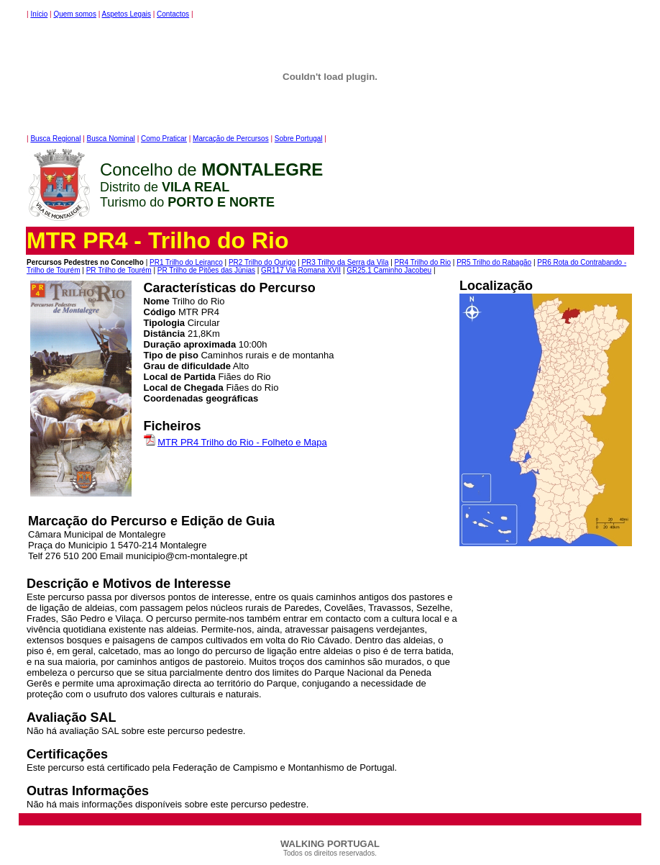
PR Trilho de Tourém (119, 270)
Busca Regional (55, 138)
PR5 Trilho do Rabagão (494, 262)
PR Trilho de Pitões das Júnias (206, 270)
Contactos (173, 14)
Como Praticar (164, 138)
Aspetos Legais (126, 14)
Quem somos (74, 14)
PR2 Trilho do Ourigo (262, 262)
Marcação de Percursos (231, 138)
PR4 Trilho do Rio (423, 262)
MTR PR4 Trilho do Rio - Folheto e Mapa (242, 442)
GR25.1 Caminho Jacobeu (389, 270)
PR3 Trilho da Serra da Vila (344, 262)
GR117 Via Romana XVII (301, 270)
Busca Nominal (111, 138)
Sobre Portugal (299, 138)
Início (38, 14)
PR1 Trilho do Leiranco (186, 262)
